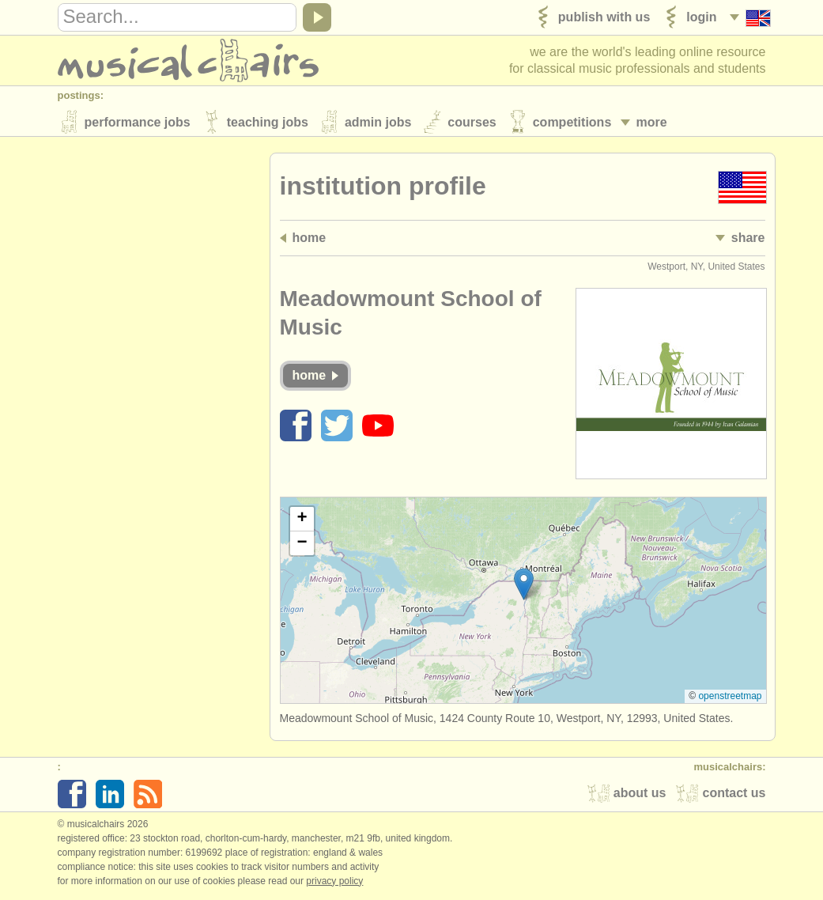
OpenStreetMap (729, 698)
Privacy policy (334, 883)
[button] (524, 586)
